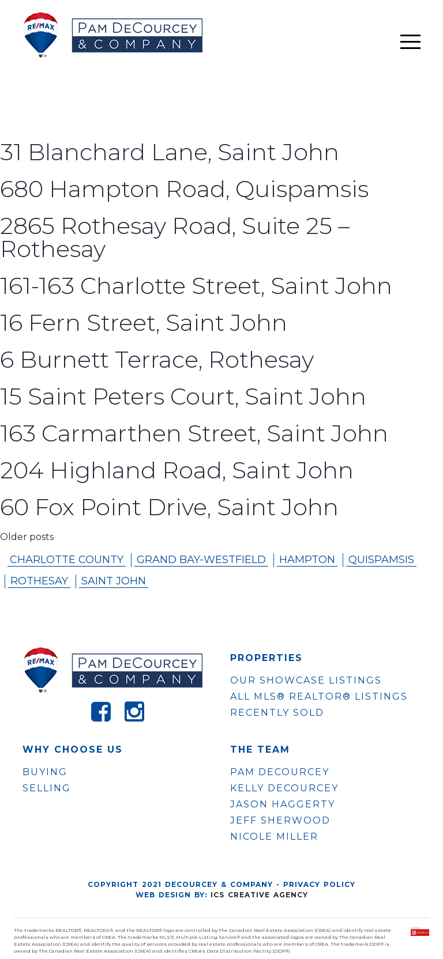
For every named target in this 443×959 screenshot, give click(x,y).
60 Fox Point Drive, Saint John (169, 507)
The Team (260, 749)
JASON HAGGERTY (282, 804)
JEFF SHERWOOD (280, 820)
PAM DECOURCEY (279, 772)
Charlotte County (66, 559)
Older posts (27, 536)
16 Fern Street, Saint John (143, 322)
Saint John (113, 581)
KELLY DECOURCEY (284, 788)
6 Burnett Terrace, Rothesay (157, 359)
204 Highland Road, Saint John (177, 470)
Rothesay (39, 581)
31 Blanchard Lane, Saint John (169, 152)
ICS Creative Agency (259, 894)
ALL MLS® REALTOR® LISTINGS (319, 696)
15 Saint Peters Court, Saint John (183, 396)
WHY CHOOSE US (72, 749)
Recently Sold (277, 712)
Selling (46, 788)
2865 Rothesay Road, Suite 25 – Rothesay (175, 237)
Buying (44, 772)
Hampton (307, 559)
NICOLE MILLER (274, 836)
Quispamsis (381, 559)
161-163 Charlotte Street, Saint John (196, 285)
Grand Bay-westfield (201, 559)
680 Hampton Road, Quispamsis (184, 189)
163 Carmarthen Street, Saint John (194, 433)
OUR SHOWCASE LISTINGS (306, 680)
